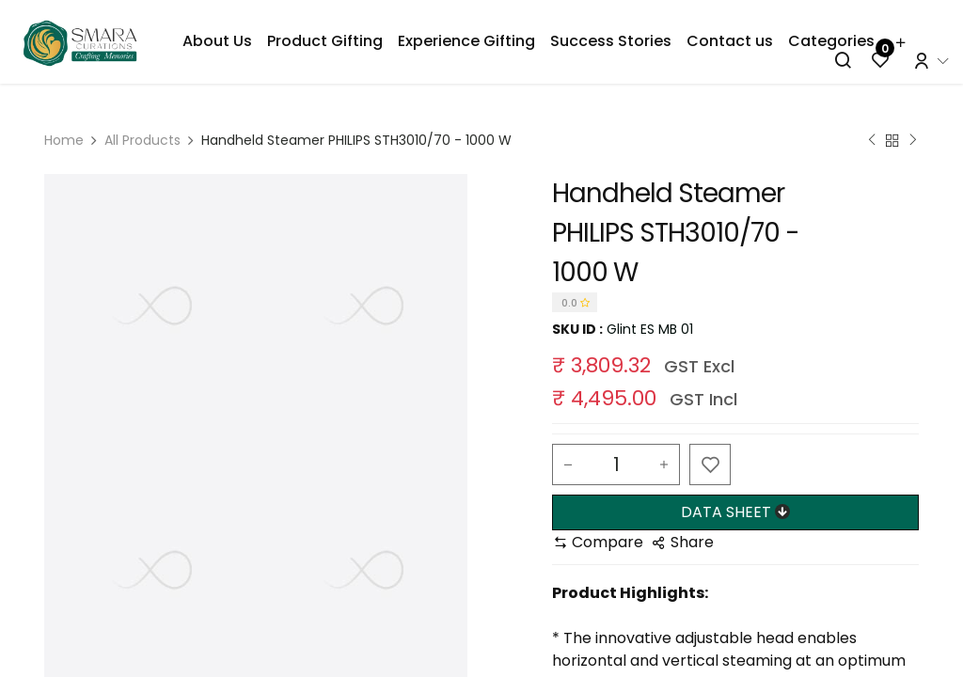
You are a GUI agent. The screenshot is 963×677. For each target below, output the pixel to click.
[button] (710, 464)
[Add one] (664, 464)
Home (64, 140)
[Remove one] (568, 464)
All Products (142, 140)
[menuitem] (217, 41)
